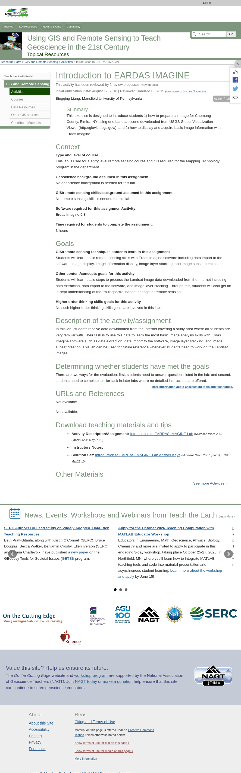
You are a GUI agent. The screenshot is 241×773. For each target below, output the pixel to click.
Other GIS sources (25, 115)
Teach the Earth (11, 61)
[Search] (209, 34)
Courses (17, 99)
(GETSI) (67, 558)
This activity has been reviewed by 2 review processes (107, 85)
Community (73, 26)
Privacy (35, 742)
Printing (35, 736)
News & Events (52, 26)
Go (231, 34)
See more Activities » (210, 483)
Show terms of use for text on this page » (102, 742)
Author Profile (223, 98)
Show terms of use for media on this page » (103, 751)
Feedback (37, 749)
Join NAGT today (81, 681)
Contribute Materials (26, 123)
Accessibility (39, 729)
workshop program (91, 675)
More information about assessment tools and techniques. (192, 386)
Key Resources (28, 26)
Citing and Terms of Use (94, 722)
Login (207, 2)
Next (228, 554)
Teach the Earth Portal (18, 76)
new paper (79, 552)
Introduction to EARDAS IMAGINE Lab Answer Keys (137, 455)
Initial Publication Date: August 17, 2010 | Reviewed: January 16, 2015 (131, 91)
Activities (67, 61)
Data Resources (23, 107)
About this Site (41, 723)
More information (85, 758)
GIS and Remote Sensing (41, 61)
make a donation (118, 681)
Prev (12, 554)
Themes (8, 26)
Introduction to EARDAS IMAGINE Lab (161, 434)
